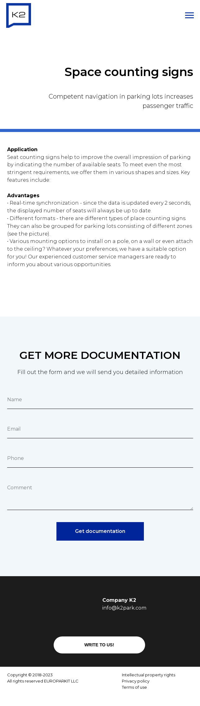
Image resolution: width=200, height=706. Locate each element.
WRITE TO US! (99, 644)
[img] (87, 696)
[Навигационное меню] (189, 15)
